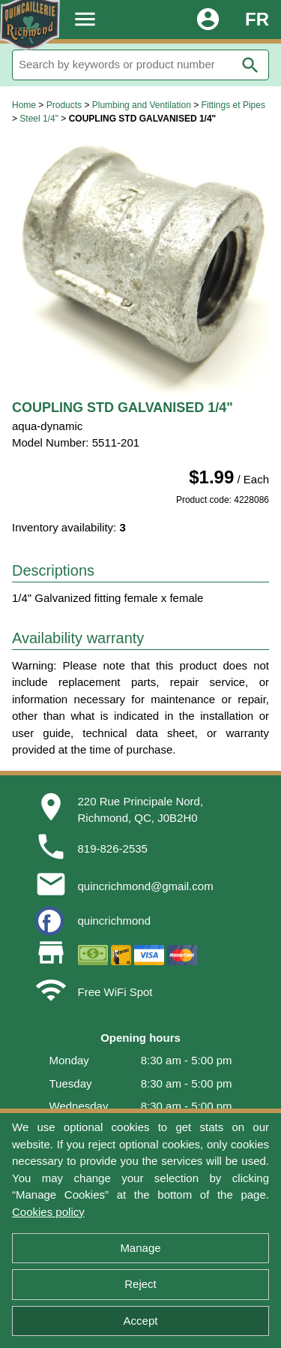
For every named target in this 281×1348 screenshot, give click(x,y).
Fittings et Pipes (233, 105)
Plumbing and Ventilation (141, 105)
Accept (141, 1320)
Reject (140, 1283)
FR (257, 19)
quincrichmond (114, 920)
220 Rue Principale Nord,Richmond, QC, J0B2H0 (141, 810)
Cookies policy (48, 1211)
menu (85, 19)
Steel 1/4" (38, 118)
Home (24, 105)
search (250, 65)
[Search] (140, 65)
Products (64, 105)
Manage (140, 1247)
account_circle (208, 19)
